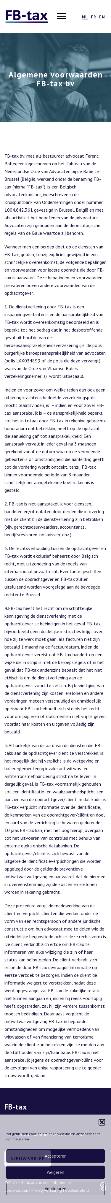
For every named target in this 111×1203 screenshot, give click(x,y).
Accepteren (56, 1156)
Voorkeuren (55, 1188)
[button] (102, 1122)
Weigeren (55, 1172)
